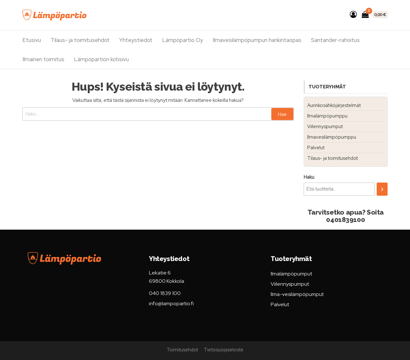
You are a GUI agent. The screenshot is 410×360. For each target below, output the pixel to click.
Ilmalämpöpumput (291, 273)
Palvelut (315, 147)
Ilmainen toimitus (43, 59)
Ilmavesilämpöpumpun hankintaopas (257, 40)
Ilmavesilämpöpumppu (331, 137)
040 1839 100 (165, 293)
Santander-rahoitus (335, 40)
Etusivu (31, 40)
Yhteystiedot (135, 40)
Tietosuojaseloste (223, 350)
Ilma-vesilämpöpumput (297, 294)
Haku (309, 177)
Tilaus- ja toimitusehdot (80, 40)
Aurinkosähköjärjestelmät (334, 105)
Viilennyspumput (325, 126)
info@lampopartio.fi (171, 303)
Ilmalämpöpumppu (327, 116)
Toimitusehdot (182, 350)
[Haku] (382, 189)
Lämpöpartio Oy (182, 40)
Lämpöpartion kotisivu (101, 59)
